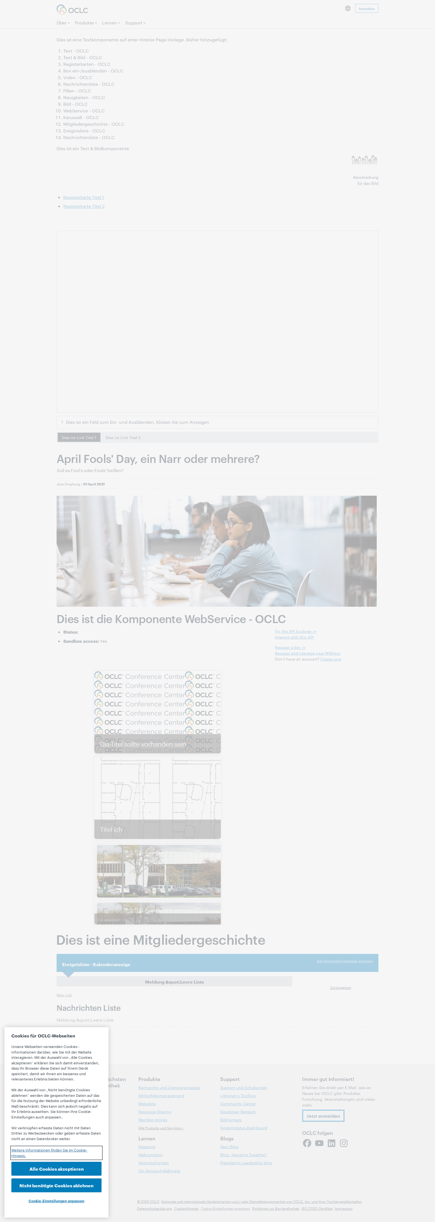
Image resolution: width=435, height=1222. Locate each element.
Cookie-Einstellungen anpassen (56, 1200)
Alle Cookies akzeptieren (56, 1168)
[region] (56, 1122)
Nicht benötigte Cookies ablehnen (56, 1185)
